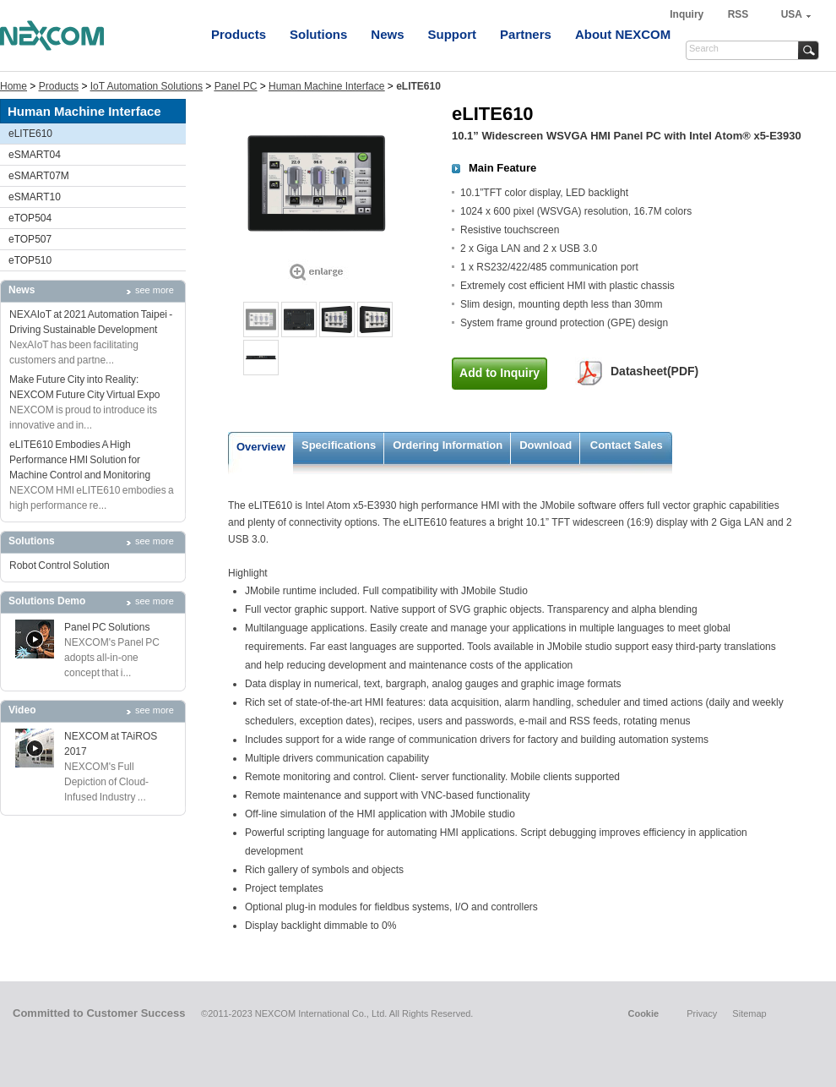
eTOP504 (30, 218)
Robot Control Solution (59, 565)
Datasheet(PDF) (654, 371)
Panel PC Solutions (106, 627)
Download (545, 445)
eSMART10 (34, 197)
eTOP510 (30, 260)
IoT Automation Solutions (146, 86)
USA (791, 14)
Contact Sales (626, 445)
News (387, 34)
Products (238, 34)
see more (154, 290)
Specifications (338, 445)
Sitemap (749, 1013)
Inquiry (688, 14)
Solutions (318, 34)
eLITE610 (30, 133)
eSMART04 (34, 155)
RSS (738, 14)
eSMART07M (38, 176)
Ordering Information (447, 445)
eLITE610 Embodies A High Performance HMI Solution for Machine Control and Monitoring (79, 460)
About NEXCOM (622, 34)
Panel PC (236, 86)
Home (13, 86)
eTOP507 (30, 239)
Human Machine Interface (326, 86)
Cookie (643, 1013)
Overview (260, 446)
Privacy (702, 1013)
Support (452, 34)
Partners (525, 34)
